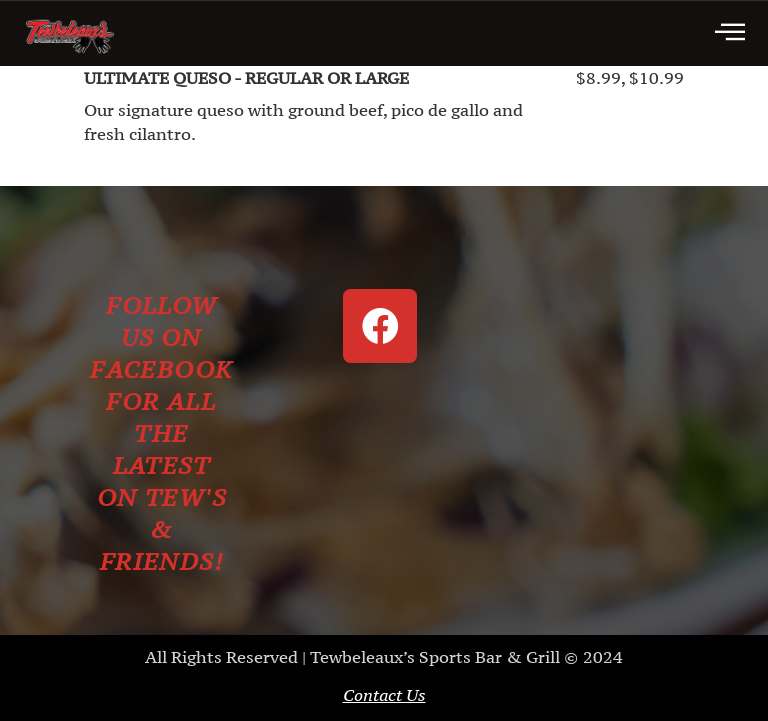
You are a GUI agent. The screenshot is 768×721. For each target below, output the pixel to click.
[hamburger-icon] (729, 33)
